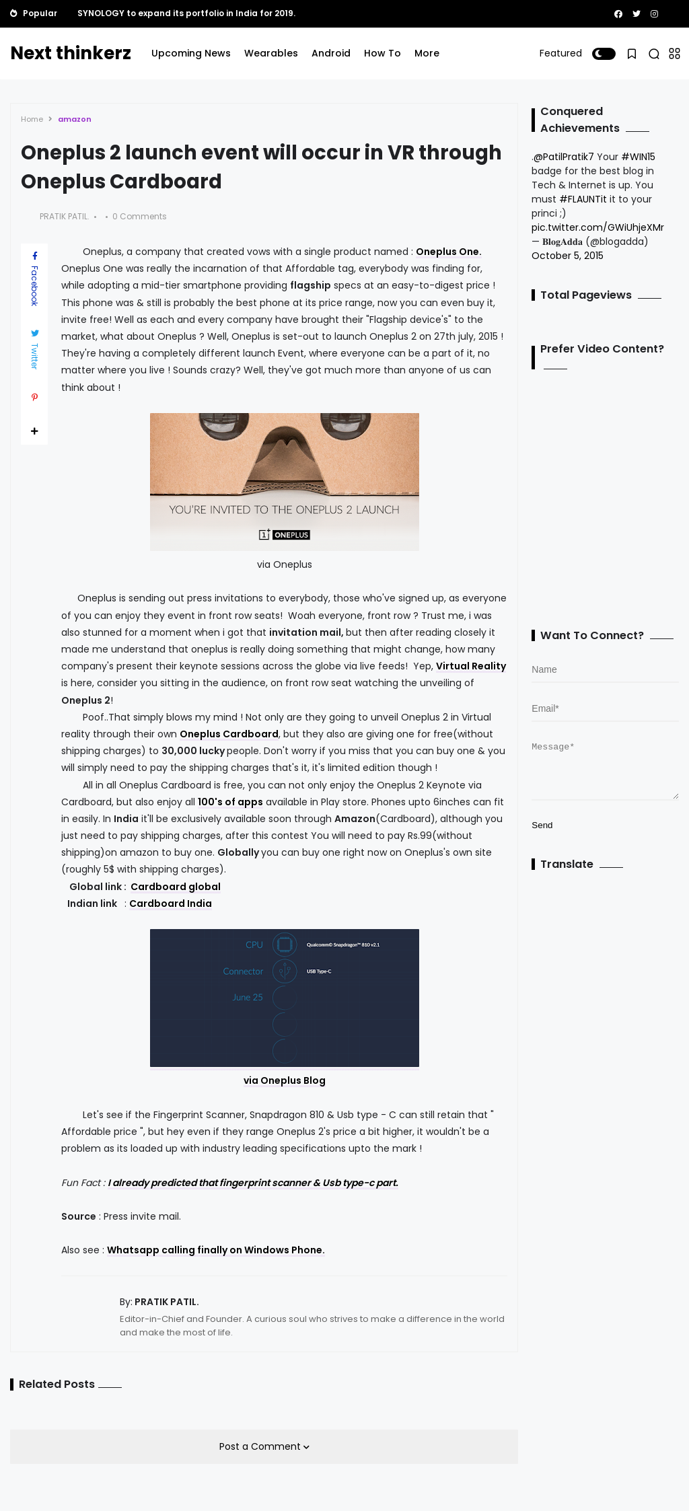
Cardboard (157, 903)
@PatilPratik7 (564, 156)
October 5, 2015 (568, 255)
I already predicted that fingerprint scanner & (215, 1182)
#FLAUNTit (583, 199)
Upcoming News (191, 53)
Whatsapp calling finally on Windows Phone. (216, 1250)
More (426, 53)
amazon (75, 119)
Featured (561, 53)
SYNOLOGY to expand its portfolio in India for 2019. (186, 13)
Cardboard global (176, 886)
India (198, 903)
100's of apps (230, 802)
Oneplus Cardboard (229, 734)
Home (32, 119)
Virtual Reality (471, 666)
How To (382, 53)
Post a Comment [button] (261, 1446)
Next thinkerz (70, 53)
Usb (331, 1182)
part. (386, 1182)
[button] (604, 54)
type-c (358, 1182)
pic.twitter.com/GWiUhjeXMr (598, 227)
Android (331, 53)
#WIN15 (638, 156)
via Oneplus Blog (285, 1080)
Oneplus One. (449, 251)
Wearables (271, 53)
